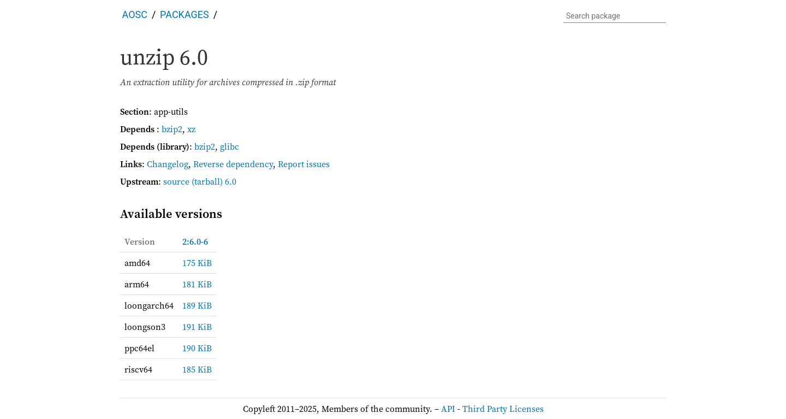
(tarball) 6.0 (214, 181)
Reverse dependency (233, 164)
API (448, 409)
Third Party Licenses (503, 409)
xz (191, 129)
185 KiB (197, 369)
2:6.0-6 (195, 241)
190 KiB (197, 348)
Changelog (167, 164)
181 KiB (197, 284)
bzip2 (172, 129)
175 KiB (197, 263)
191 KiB (197, 327)
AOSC (134, 14)
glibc (229, 146)
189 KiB (197, 305)
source (176, 181)
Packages (184, 14)
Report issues (304, 164)
